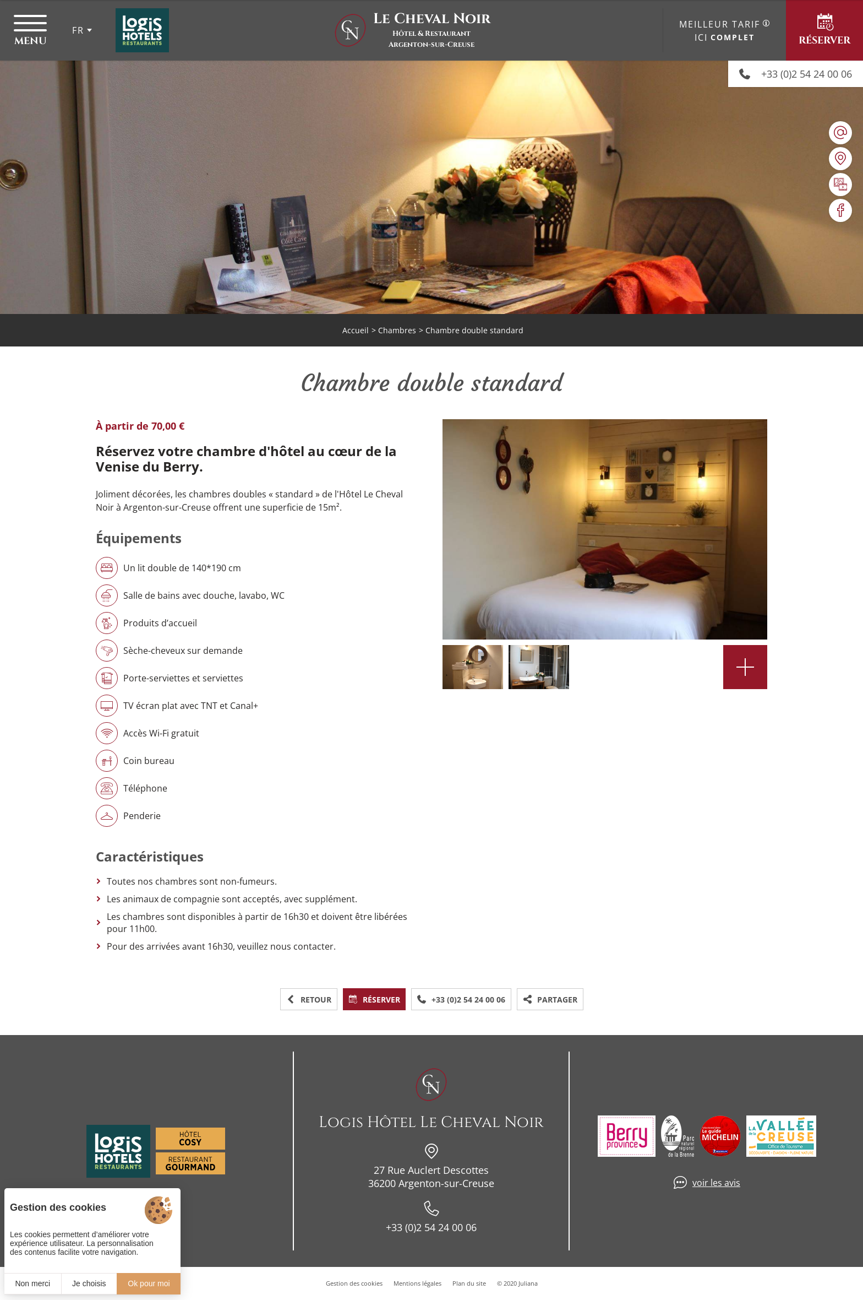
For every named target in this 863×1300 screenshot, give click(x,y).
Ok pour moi (149, 1283)
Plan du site (469, 1283)
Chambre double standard (474, 330)
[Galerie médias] (840, 184)
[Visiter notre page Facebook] (840, 210)
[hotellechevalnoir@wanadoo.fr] (840, 132)
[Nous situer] (840, 158)
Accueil (355, 330)
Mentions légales (417, 1283)
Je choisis (89, 1283)
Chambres (397, 330)
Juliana (528, 1283)
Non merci (32, 1283)
